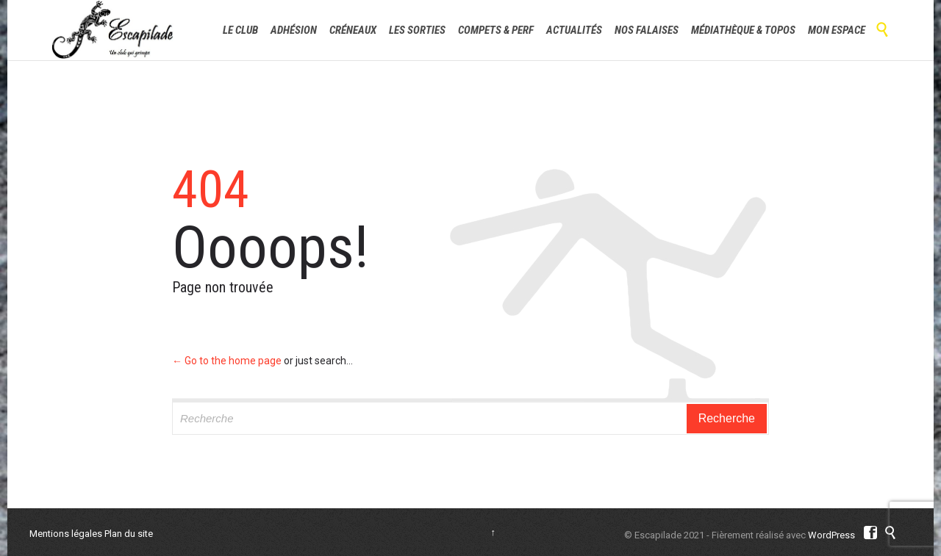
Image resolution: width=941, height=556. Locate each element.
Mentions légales (65, 533)
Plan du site (128, 533)
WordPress (831, 535)
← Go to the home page (227, 361)
